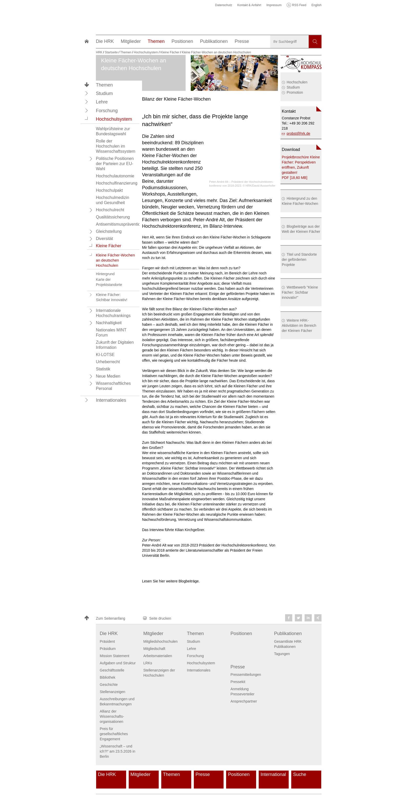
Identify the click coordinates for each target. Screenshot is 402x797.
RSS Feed (299, 5)
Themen (104, 85)
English (316, 5)
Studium (293, 87)
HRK (99, 52)
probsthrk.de (298, 133)
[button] (86, 93)
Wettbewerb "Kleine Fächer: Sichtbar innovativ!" (300, 292)
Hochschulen (297, 82)
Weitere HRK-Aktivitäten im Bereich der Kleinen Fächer (299, 325)
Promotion (295, 92)
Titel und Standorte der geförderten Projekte (299, 259)
